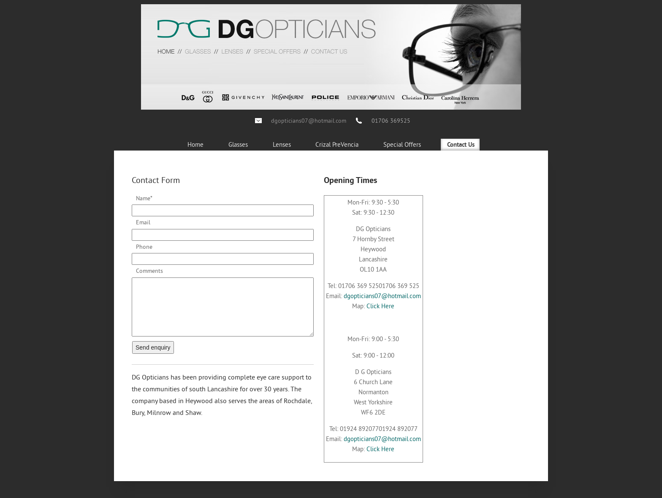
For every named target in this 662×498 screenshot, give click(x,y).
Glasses (238, 144)
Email (143, 222)
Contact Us (461, 145)
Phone (144, 246)
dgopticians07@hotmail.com (308, 120)
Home (195, 144)
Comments (149, 271)
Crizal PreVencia (336, 144)
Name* (144, 198)
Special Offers (402, 144)
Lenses (282, 144)
